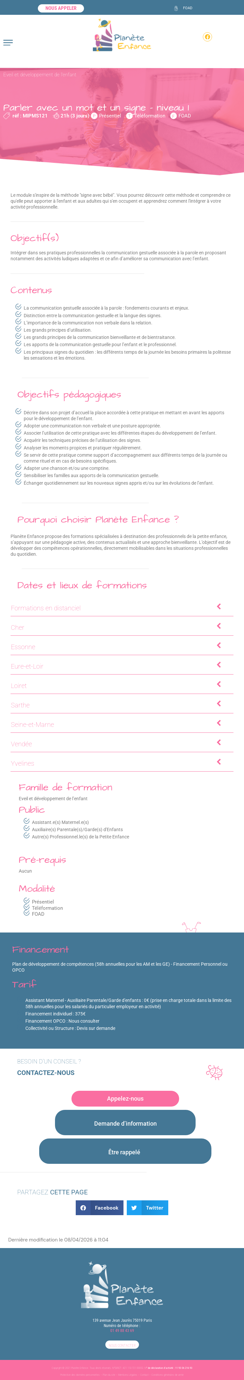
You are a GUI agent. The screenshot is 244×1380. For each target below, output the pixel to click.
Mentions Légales (127, 1374)
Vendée (117, 743)
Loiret (117, 685)
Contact (144, 1374)
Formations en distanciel (117, 607)
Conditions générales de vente (167, 1374)
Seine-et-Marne (117, 724)
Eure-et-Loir (117, 665)
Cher (117, 627)
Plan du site (109, 1374)
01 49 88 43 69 (122, 1330)
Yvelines (117, 762)
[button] (99, 1207)
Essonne (117, 646)
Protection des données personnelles (80, 1374)
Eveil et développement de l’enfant (39, 75)
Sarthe (117, 704)
